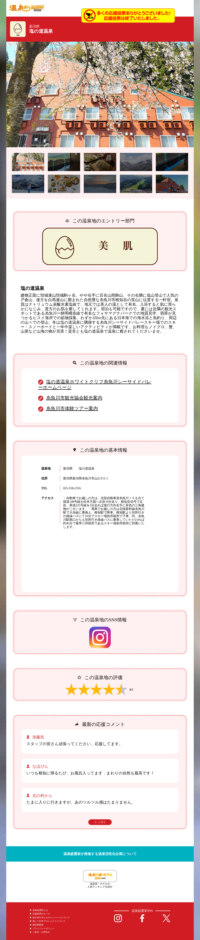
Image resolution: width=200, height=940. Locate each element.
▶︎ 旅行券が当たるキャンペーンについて (50, 917)
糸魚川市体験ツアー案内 (72, 408)
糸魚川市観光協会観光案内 (74, 397)
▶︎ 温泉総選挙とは (39, 910)
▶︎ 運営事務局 (36, 925)
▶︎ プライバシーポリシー (42, 928)
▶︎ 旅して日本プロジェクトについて (47, 921)
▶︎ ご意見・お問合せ (40, 932)
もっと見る (100, 822)
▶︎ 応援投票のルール (40, 914)
